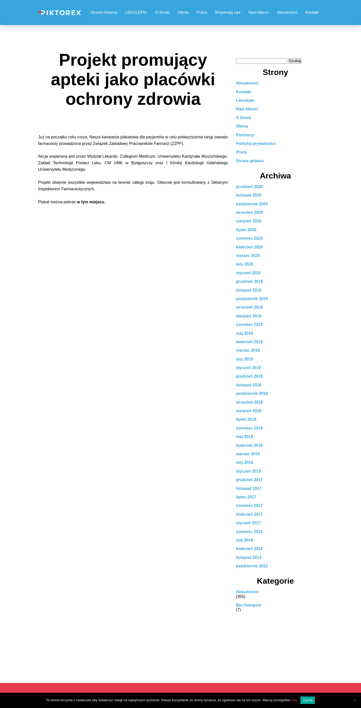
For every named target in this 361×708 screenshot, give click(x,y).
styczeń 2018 (248, 471)
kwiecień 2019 (249, 342)
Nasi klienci (258, 12)
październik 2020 (252, 204)
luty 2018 (244, 462)
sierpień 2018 (248, 411)
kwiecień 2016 (249, 549)
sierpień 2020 (248, 221)
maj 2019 (244, 333)
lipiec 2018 (246, 419)
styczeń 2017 (248, 523)
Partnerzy (245, 135)
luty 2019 (244, 359)
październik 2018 (252, 393)
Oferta (182, 12)
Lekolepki (245, 100)
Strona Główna (104, 12)
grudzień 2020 (249, 187)
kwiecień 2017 (249, 514)
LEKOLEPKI (136, 12)
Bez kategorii (248, 605)
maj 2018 (244, 436)
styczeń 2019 (248, 368)
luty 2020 (244, 264)
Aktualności (287, 12)
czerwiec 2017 (249, 505)
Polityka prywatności (256, 143)
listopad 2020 (248, 195)
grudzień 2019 (249, 281)
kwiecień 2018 (249, 445)
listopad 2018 (248, 385)
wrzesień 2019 (249, 307)
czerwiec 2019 (249, 324)
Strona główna (249, 161)
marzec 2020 (248, 255)
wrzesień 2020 (249, 212)
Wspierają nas (227, 12)
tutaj (294, 700)
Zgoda (307, 700)
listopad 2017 (248, 488)
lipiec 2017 (246, 497)
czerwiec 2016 (249, 531)
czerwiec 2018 (249, 428)
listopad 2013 (248, 557)
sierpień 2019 (248, 316)
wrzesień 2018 (249, 402)
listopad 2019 (248, 290)
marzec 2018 (248, 454)
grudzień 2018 (249, 376)
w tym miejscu (90, 202)
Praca (202, 12)
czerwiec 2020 (249, 238)
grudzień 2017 (249, 480)
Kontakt (312, 12)
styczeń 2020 (248, 273)
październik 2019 (252, 299)
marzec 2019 (248, 350)
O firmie (162, 12)
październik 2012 (252, 566)
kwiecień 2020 (249, 247)
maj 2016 (244, 540)
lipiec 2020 (246, 230)
